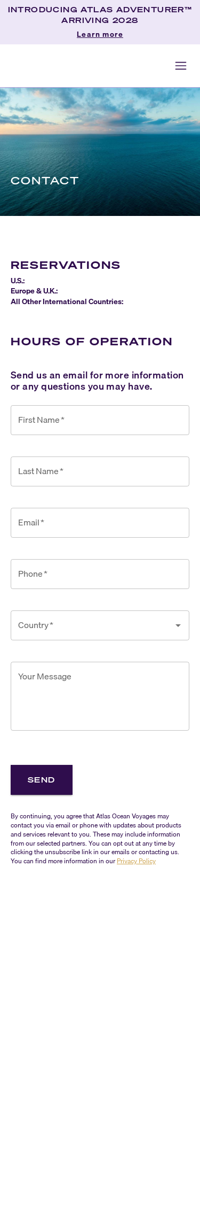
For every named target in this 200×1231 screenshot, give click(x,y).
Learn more (100, 34)
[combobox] (92, 625)
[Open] (178, 625)
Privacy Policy (136, 861)
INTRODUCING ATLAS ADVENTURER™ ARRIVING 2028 (100, 14)
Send (41, 780)
